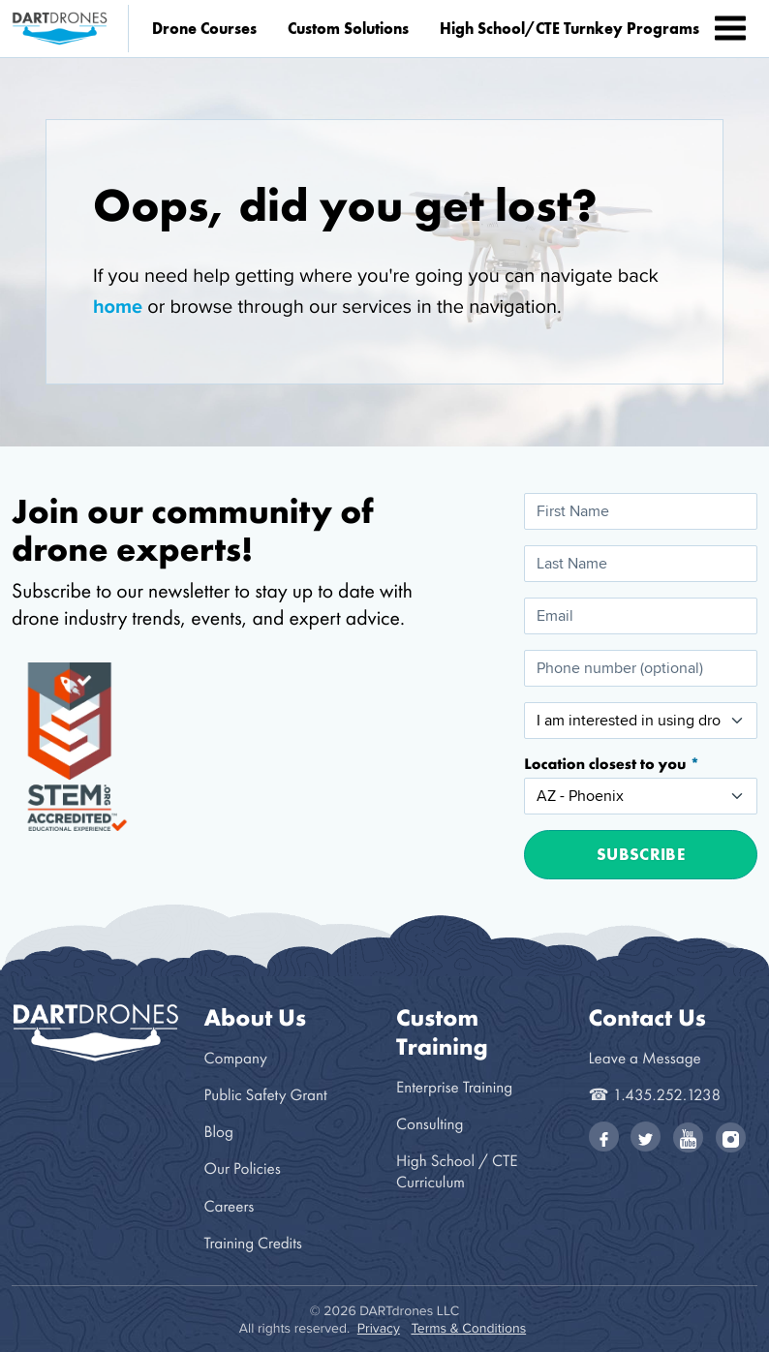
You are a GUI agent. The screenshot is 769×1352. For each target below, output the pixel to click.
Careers (229, 1206)
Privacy (378, 1327)
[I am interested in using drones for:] (640, 720)
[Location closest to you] (640, 796)
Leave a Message (645, 1058)
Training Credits (253, 1243)
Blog (218, 1132)
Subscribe (641, 854)
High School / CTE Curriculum (456, 1171)
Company (235, 1058)
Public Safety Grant (265, 1095)
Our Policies (242, 1168)
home (117, 306)
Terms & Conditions (468, 1327)
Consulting (429, 1124)
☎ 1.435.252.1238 (655, 1095)
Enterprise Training (454, 1087)
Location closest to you (607, 764)
